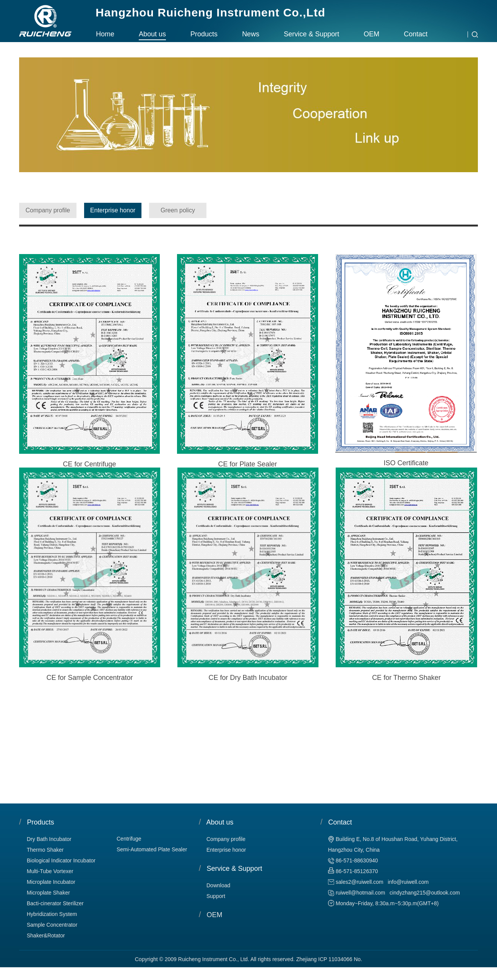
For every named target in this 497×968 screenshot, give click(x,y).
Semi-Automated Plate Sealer (152, 849)
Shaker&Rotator (46, 935)
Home (105, 34)
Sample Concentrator (52, 925)
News (250, 34)
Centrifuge (129, 839)
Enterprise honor (112, 210)
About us (152, 34)
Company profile (48, 210)
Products (204, 34)
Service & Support (311, 34)
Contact (415, 34)
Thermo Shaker (45, 850)
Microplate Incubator (51, 882)
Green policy (178, 210)
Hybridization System (52, 914)
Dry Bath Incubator (49, 839)
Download (218, 885)
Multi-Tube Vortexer (50, 871)
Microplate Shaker (48, 893)
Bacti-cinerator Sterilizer (55, 903)
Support (215, 896)
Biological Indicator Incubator (61, 860)
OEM (371, 34)
